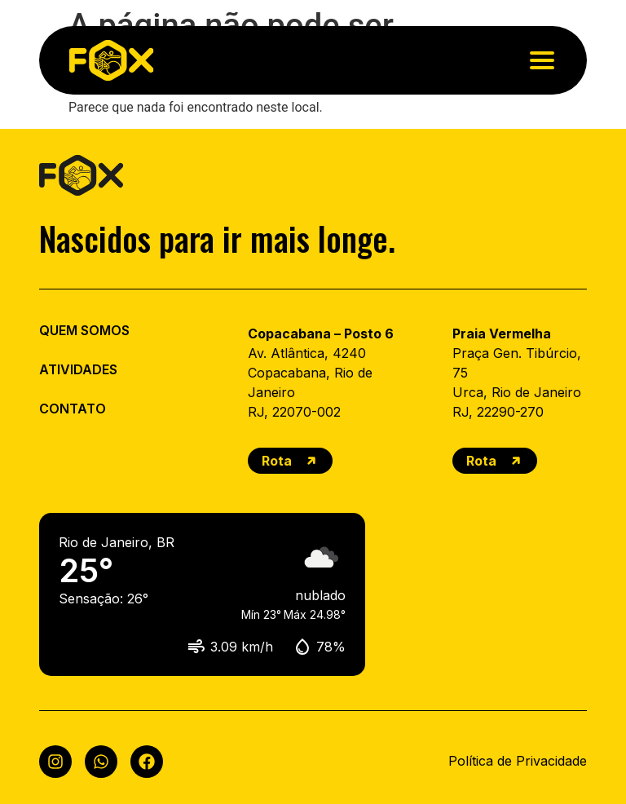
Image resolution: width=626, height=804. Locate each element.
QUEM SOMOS (84, 330)
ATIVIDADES (78, 369)
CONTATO (72, 408)
